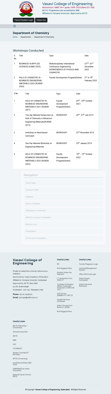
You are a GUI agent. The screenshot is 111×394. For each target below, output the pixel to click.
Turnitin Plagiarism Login (88, 264)
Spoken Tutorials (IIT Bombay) (21, 353)
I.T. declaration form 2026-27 (64, 279)
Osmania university (20, 332)
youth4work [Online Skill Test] (22, 363)
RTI (58, 264)
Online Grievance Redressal (85, 285)
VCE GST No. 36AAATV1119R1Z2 (65, 294)
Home (15, 37)
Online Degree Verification (84, 279)
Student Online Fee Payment (64, 273)
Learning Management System (88, 269)
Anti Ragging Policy (64, 268)
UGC (14, 344)
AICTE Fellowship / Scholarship (20, 326)
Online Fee (41, 20)
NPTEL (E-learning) (20, 358)
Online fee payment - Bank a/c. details (65, 306)
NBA (14, 340)
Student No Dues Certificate (63, 300)
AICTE (15, 336)
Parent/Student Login (23, 20)
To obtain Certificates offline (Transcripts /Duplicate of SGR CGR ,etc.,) (65, 286)
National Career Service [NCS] (22, 375)
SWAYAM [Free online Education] (21, 369)
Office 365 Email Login (87, 274)
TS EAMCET (17, 348)
